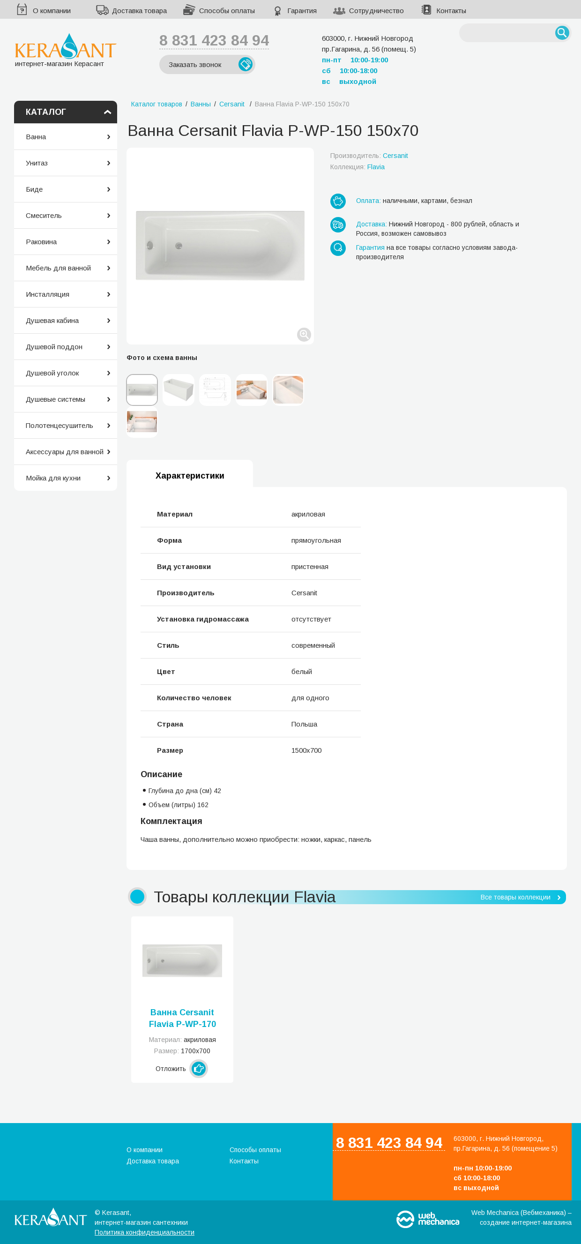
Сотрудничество (376, 11)
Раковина (41, 242)
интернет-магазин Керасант (66, 50)
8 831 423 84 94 (214, 40)
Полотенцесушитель (59, 425)
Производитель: (369, 155)
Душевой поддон (54, 347)
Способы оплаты (227, 11)
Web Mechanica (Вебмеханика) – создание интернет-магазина (521, 1217)
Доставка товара (139, 11)
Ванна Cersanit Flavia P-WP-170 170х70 (182, 1019)
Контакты (451, 11)
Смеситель (44, 215)
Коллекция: (357, 167)
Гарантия (302, 11)
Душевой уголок (52, 373)
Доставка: (371, 224)
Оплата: (368, 200)
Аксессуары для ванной (65, 452)
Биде (34, 189)
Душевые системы (55, 399)
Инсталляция (47, 294)
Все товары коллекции (516, 897)
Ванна (36, 137)
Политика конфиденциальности (144, 1232)
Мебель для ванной (58, 268)
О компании (52, 11)
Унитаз (37, 163)
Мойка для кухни (53, 478)
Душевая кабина (52, 320)
